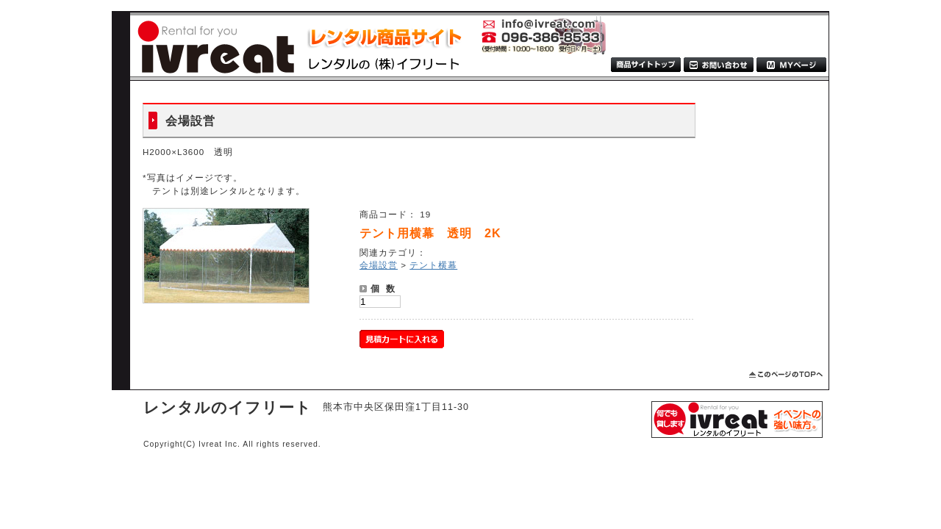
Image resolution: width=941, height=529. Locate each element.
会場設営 (378, 265)
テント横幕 (433, 265)
